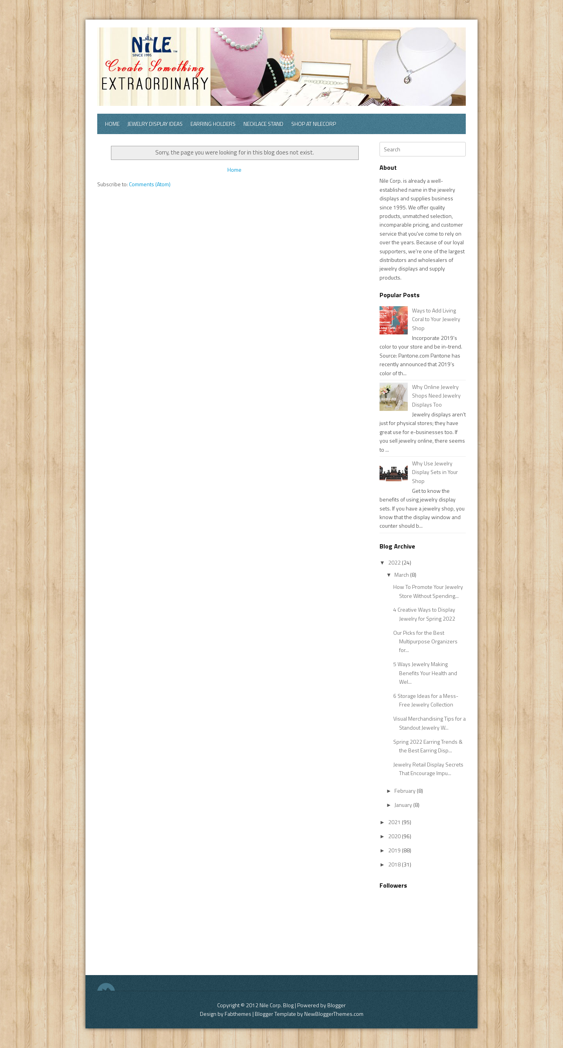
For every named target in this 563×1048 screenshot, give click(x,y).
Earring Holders (213, 124)
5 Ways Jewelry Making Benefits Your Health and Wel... (425, 673)
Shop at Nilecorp (313, 124)
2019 (395, 850)
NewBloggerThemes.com (333, 1014)
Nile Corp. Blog (277, 1005)
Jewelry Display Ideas (155, 124)
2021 (395, 822)
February (405, 790)
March (402, 574)
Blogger (336, 1005)
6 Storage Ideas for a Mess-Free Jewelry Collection (425, 700)
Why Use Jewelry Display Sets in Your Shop (435, 472)
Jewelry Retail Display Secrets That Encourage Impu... (428, 768)
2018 (395, 864)
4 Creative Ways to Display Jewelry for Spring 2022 (424, 613)
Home (112, 124)
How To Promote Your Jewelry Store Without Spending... (428, 591)
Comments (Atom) (150, 184)
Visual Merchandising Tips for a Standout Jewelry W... (429, 722)
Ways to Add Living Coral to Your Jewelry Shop (436, 319)
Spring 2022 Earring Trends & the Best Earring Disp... (428, 745)
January (403, 805)
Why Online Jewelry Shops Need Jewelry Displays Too (436, 396)
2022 (395, 562)
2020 (395, 836)
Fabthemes (238, 1014)
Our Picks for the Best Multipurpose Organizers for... (425, 641)
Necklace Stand (263, 124)
